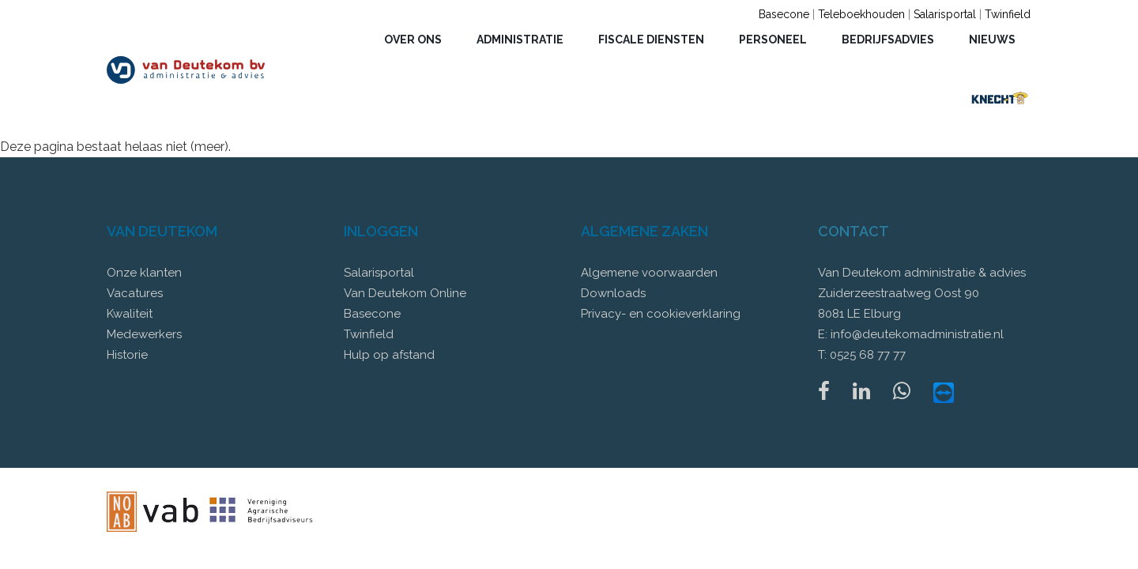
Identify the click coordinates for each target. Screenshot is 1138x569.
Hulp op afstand (389, 355)
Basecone (784, 14)
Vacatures (135, 293)
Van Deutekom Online (405, 293)
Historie (127, 355)
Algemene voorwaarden (649, 273)
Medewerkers (144, 334)
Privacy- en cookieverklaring (660, 314)
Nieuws (992, 39)
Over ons (413, 39)
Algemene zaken (644, 231)
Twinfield (1008, 14)
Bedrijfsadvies (888, 39)
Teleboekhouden (861, 14)
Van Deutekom (162, 231)
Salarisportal (945, 14)
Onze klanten (144, 273)
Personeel (773, 39)
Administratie (520, 39)
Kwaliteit (130, 314)
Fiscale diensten (651, 39)
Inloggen (381, 231)
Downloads (613, 293)
